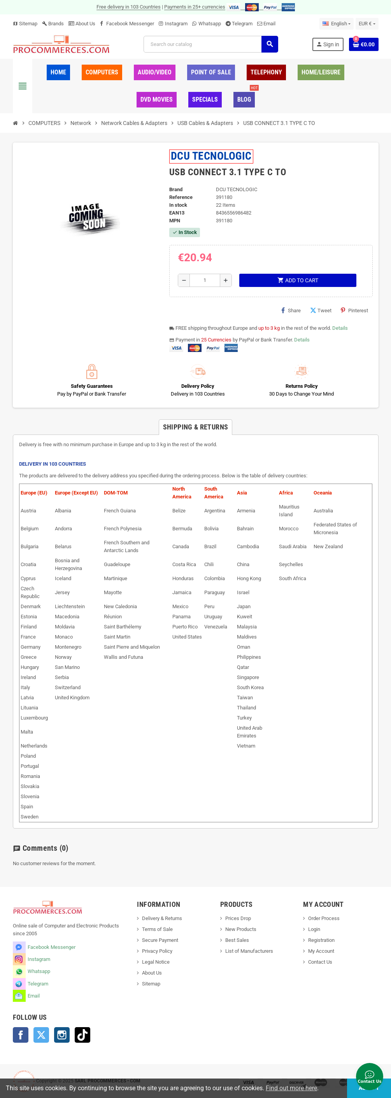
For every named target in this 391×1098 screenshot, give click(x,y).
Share (291, 310)
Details (340, 328)
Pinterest (354, 310)
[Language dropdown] (336, 24)
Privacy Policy (157, 951)
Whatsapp (209, 23)
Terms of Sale (157, 929)
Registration (321, 940)
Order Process (324, 918)
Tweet (320, 310)
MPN (174, 220)
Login (314, 929)
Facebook (20, 1035)
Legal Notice (156, 962)
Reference (181, 197)
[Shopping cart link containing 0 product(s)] (364, 44)
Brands (53, 23)
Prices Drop (238, 918)
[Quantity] (204, 280)
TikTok (82, 1035)
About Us (81, 23)
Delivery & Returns (162, 918)
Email (269, 23)
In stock (178, 205)
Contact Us (320, 962)
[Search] (211, 44)
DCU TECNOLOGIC (211, 156)
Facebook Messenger (130, 23)
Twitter (41, 1035)
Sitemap (25, 23)
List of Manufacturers (249, 951)
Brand (175, 189)
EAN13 (176, 213)
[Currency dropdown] (367, 24)
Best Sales (237, 940)
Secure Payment (160, 940)
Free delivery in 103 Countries (128, 7)
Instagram (176, 23)
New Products (240, 929)
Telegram (242, 23)
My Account (321, 951)
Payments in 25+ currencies (194, 7)
